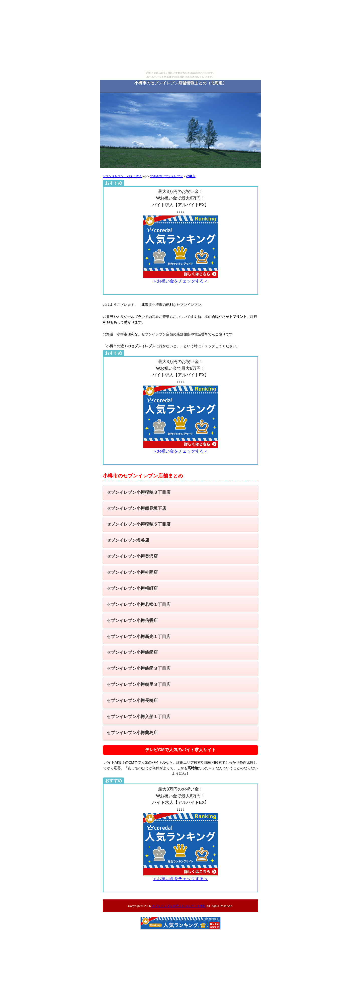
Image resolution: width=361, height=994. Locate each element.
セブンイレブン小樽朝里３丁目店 (138, 684)
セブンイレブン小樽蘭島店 (132, 732)
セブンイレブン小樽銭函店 (132, 652)
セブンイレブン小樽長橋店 (132, 700)
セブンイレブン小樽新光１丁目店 (138, 636)
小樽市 (190, 176)
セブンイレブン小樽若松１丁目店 (138, 604)
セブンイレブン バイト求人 (122, 176)
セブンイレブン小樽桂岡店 (132, 572)
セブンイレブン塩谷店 (128, 540)
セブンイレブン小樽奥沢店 (132, 556)
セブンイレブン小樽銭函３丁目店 (138, 668)
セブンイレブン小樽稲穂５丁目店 (138, 524)
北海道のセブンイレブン (166, 176)
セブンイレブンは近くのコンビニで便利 (179, 905)
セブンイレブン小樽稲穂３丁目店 (138, 492)
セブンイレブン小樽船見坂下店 (136, 508)
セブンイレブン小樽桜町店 (132, 588)
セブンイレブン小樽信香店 (132, 620)
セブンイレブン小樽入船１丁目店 (138, 716)
